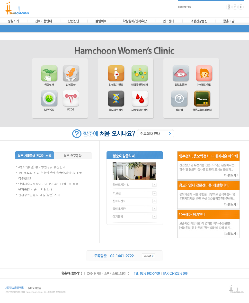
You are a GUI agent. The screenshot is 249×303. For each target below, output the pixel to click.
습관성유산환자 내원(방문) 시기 (39, 195)
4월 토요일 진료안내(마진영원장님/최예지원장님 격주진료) (50, 175)
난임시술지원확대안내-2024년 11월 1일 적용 (48, 184)
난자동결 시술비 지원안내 (35, 189)
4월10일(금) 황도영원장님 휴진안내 (41, 167)
